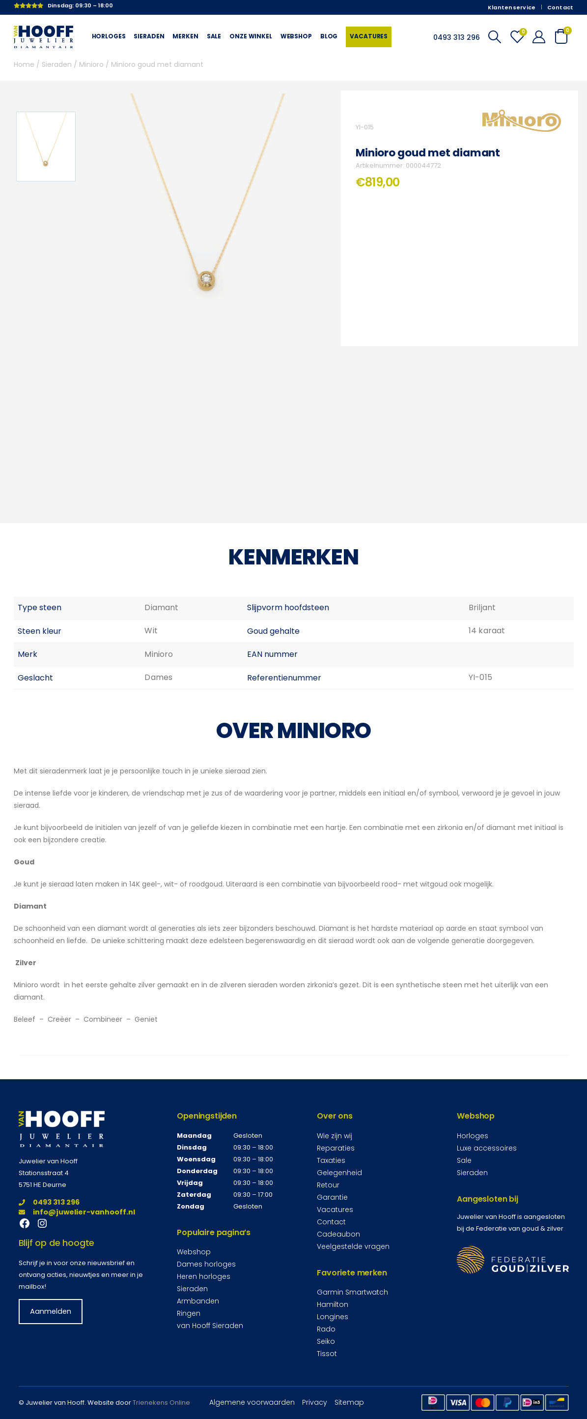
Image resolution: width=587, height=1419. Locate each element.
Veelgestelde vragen (353, 1246)
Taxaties (331, 1160)
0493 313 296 (49, 1202)
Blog (328, 36)
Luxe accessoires (487, 1148)
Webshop (296, 36)
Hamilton (332, 1304)
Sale (214, 36)
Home (24, 64)
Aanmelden (50, 1311)
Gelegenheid (339, 1173)
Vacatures (369, 36)
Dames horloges (206, 1264)
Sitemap (349, 1402)
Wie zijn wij (334, 1136)
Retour (328, 1185)
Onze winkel (250, 36)
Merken (185, 36)
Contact (560, 7)
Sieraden (149, 36)
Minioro (91, 64)
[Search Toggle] (494, 36)
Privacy (314, 1402)
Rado (326, 1329)
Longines (332, 1317)
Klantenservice (512, 7)
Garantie (332, 1197)
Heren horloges (203, 1276)
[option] (46, 146)
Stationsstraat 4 (44, 1173)
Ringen (188, 1313)
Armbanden (198, 1301)
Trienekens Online (161, 1402)
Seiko (326, 1341)
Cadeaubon (338, 1234)
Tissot (327, 1354)
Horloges (109, 36)
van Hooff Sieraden (210, 1325)
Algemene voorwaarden (252, 1402)
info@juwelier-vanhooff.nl (77, 1212)
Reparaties (336, 1148)
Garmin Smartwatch (352, 1292)
